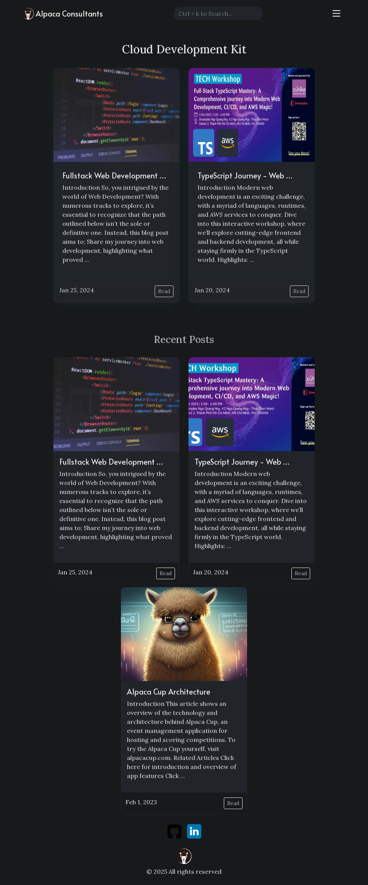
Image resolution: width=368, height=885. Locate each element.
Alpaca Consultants (63, 14)
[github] (175, 831)
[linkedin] (194, 831)
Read (164, 291)
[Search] (218, 13)
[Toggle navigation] (336, 14)
